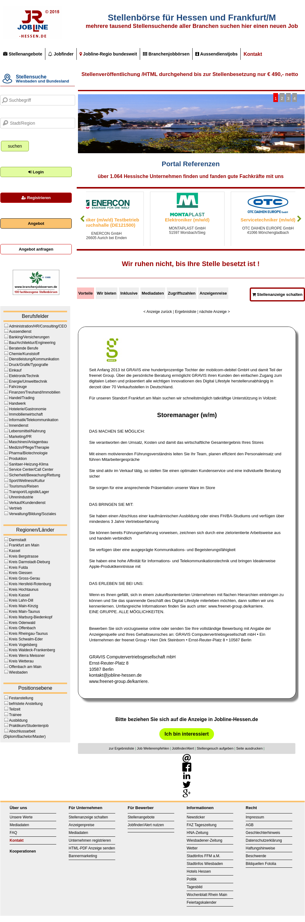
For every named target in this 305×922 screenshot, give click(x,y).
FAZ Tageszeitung (201, 825)
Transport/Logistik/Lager (29, 492)
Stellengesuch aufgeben (215, 748)
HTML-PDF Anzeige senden (92, 848)
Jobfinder (61, 53)
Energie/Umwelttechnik (28, 381)
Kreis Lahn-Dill (21, 600)
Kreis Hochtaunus (24, 589)
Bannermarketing (83, 856)
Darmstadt (17, 540)
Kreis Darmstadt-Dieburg (29, 562)
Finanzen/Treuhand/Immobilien (34, 392)
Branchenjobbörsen (166, 53)
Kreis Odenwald (22, 623)
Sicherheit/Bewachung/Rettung (34, 475)
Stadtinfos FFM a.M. (203, 856)
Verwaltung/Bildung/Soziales (32, 514)
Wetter (192, 848)
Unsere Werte (21, 817)
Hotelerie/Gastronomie (27, 409)
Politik (192, 879)
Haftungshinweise (260, 848)
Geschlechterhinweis (263, 833)
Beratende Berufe (23, 348)
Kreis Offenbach (22, 628)
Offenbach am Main (25, 667)
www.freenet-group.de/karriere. (119, 681)
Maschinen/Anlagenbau (28, 442)
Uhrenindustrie (21, 497)
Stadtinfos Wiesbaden (205, 864)
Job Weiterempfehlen (153, 748)
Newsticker (196, 817)
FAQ (13, 833)
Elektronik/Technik (24, 376)
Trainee (15, 715)
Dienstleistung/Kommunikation (34, 359)
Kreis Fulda (18, 567)
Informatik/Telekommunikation (33, 420)
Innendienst (18, 425)
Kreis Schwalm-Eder (26, 639)
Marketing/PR (20, 436)
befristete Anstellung (26, 704)
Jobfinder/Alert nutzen (146, 825)
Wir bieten (106, 293)
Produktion (18, 459)
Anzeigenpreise (81, 825)
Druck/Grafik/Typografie (28, 365)
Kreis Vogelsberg (23, 645)
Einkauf (15, 370)
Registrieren (36, 197)
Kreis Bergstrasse (24, 556)
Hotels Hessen (199, 871)
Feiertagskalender (201, 902)
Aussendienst (20, 331)
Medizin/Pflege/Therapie (29, 447)
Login (36, 172)
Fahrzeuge (18, 387)
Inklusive (129, 293)
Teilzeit (14, 709)
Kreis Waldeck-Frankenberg (32, 650)
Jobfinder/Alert (183, 748)
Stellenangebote (22, 53)
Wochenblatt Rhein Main (207, 895)
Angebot (36, 223)
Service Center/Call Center (31, 469)
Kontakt (253, 54)
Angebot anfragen (36, 249)
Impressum (255, 817)
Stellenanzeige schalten (277, 294)
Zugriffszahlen (182, 293)
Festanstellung (21, 698)
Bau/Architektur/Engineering (32, 343)
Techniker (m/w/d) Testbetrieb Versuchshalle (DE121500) (123, 222)
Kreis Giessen (20, 573)
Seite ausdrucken (249, 748)
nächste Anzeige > (214, 312)
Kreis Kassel (19, 595)
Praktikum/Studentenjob (28, 726)
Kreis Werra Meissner (27, 655)
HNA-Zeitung (197, 833)
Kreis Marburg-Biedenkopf (30, 617)
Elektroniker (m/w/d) (204, 219)
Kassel (14, 551)
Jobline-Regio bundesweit (108, 53)
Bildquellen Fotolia (261, 864)
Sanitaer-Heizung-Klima (28, 464)
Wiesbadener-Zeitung (204, 840)
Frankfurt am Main (24, 545)
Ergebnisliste (185, 312)
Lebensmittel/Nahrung (27, 431)
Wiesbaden (18, 672)
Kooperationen (23, 851)
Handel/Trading (21, 398)
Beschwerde (256, 856)
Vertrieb (15, 508)
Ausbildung (18, 720)
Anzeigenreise (213, 293)
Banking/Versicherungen (29, 337)
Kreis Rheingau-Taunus (28, 633)
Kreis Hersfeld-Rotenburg (30, 584)
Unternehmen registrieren (90, 840)
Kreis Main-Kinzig (23, 606)
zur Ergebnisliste (121, 748)
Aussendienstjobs (216, 53)
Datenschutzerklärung (264, 840)
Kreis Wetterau (21, 661)
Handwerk (17, 403)
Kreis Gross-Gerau (24, 578)
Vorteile (85, 293)
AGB (249, 825)
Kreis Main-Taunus (24, 611)
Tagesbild (195, 887)
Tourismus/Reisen (24, 486)
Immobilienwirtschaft (26, 414)
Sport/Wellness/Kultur (27, 481)
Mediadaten (153, 293)
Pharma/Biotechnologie (28, 453)
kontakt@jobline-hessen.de (115, 675)
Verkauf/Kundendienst (27, 503)
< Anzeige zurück (157, 312)
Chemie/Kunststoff (24, 354)
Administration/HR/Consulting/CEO (38, 326)
